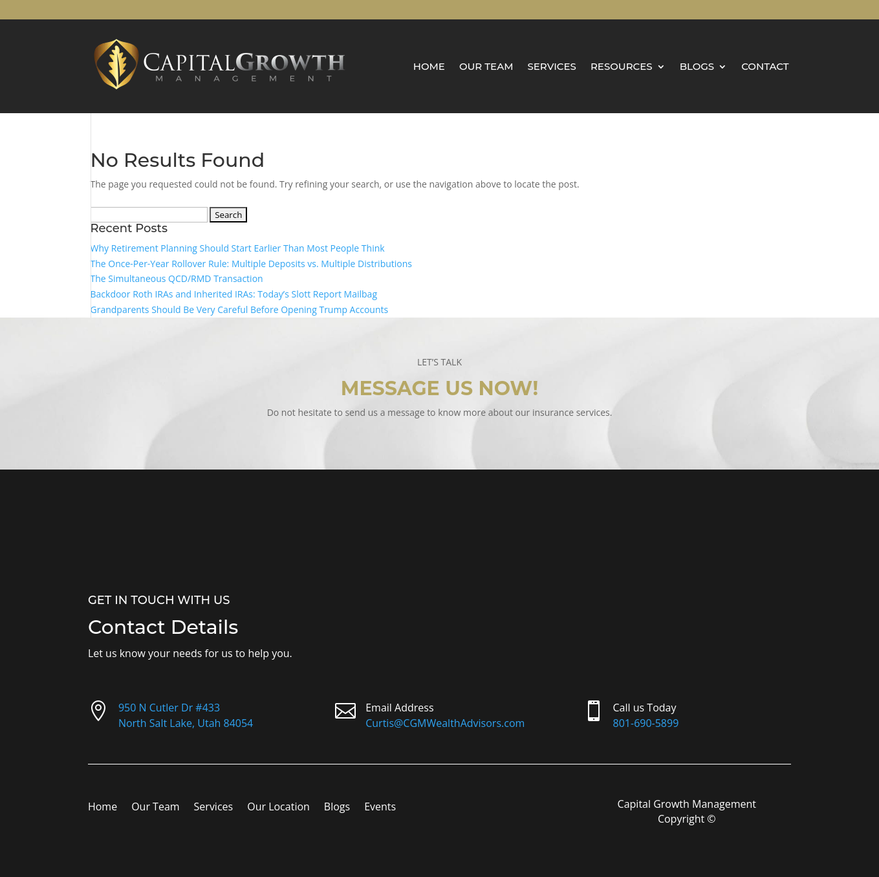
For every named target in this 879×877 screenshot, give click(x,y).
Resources (622, 66)
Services (551, 66)
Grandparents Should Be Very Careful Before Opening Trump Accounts (240, 309)
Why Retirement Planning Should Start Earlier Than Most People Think (238, 248)
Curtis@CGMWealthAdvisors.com (445, 723)
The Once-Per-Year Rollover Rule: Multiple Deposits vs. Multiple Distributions (252, 263)
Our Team (486, 66)
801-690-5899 (646, 723)
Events (380, 808)
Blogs (697, 66)
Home (429, 66)
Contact (764, 66)
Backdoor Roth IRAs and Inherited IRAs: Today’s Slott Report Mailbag (234, 294)
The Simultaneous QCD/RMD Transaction (177, 278)
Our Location (278, 808)
